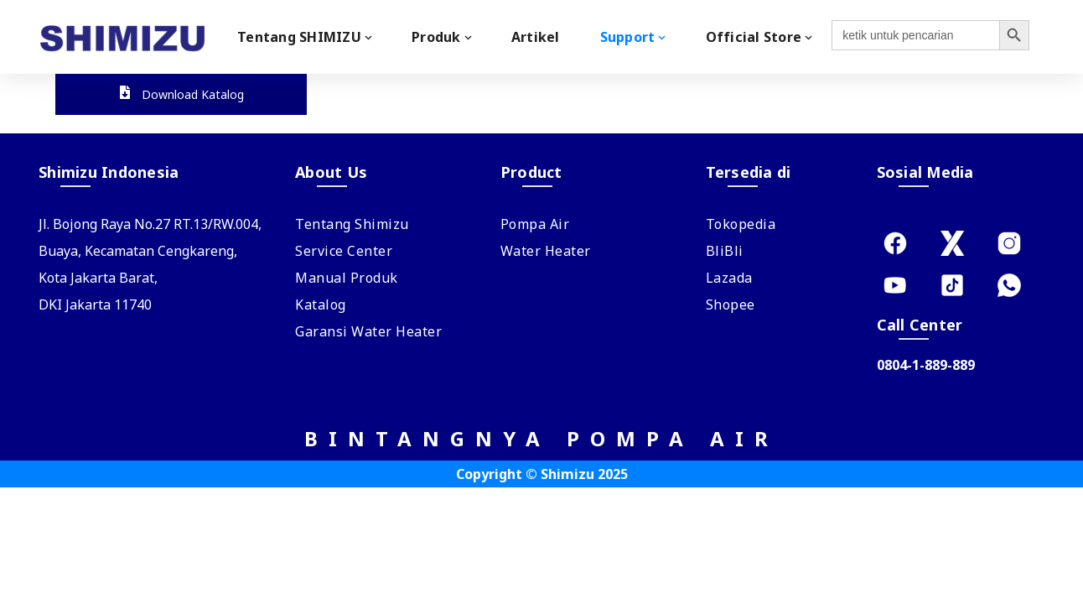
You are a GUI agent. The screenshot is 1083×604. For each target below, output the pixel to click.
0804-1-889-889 (926, 365)
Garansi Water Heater (368, 331)
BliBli (725, 251)
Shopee (730, 304)
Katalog (320, 304)
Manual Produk (346, 277)
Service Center (343, 251)
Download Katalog (181, 94)
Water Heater (545, 251)
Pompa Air (535, 224)
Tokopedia (741, 224)
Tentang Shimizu (352, 224)
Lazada (729, 277)
